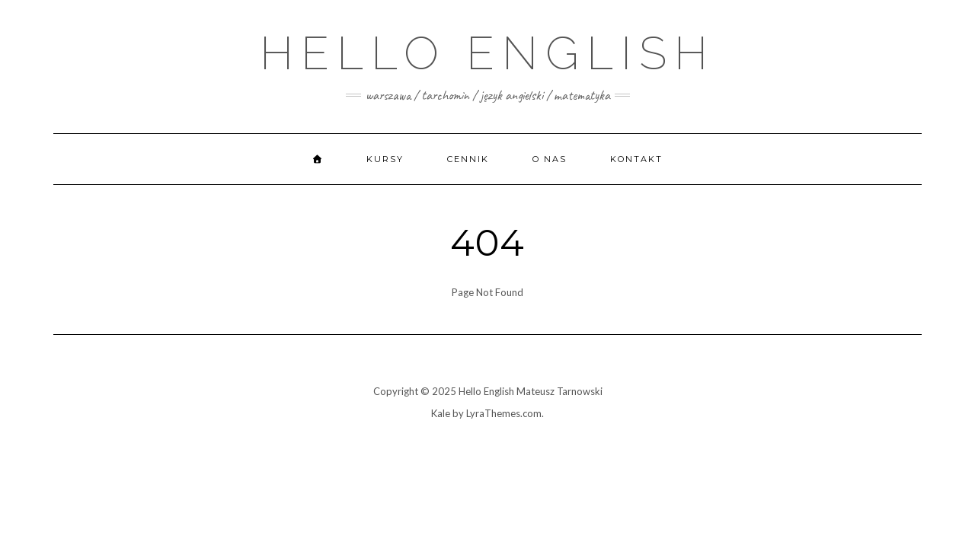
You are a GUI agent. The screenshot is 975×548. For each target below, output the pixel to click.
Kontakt (636, 159)
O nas (549, 159)
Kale (440, 413)
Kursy (385, 159)
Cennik (468, 159)
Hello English (487, 53)
